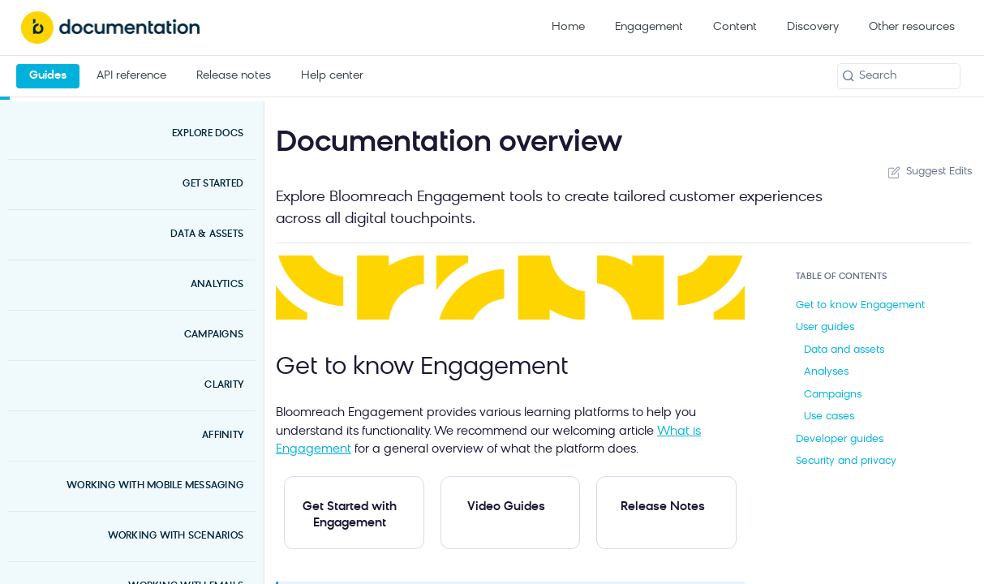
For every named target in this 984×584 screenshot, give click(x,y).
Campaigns (833, 394)
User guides (825, 327)
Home (568, 27)
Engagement (649, 27)
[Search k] (899, 76)
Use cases (829, 416)
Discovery (813, 27)
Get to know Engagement (860, 305)
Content (735, 27)
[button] (510, 288)
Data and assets (844, 350)
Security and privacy (846, 461)
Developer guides (839, 439)
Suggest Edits (928, 171)
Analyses (826, 372)
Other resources (912, 27)
